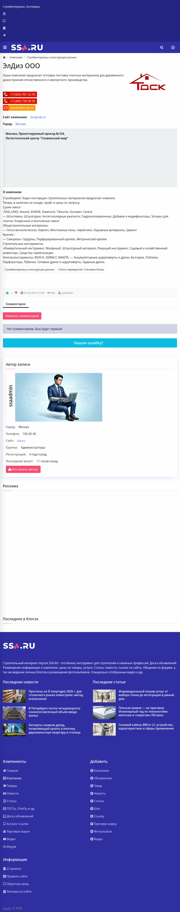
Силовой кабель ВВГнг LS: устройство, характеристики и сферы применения (146, 726)
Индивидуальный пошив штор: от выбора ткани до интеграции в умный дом (146, 695)
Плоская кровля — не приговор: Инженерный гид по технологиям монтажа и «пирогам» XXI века (143, 711)
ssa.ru (21, 441)
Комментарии (16, 304)
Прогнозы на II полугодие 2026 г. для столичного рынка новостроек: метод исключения (56, 695)
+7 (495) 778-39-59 (22, 101)
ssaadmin (67, 293)
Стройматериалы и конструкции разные (29, 269)
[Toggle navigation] (173, 47)
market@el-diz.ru (22, 108)
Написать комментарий (22, 316)
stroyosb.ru (38, 117)
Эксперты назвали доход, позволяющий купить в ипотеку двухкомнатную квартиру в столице (55, 728)
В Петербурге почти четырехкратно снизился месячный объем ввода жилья (54, 712)
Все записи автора (23, 469)
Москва (21, 124)
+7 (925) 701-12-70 (22, 94)
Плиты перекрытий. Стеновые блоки (81, 269)
